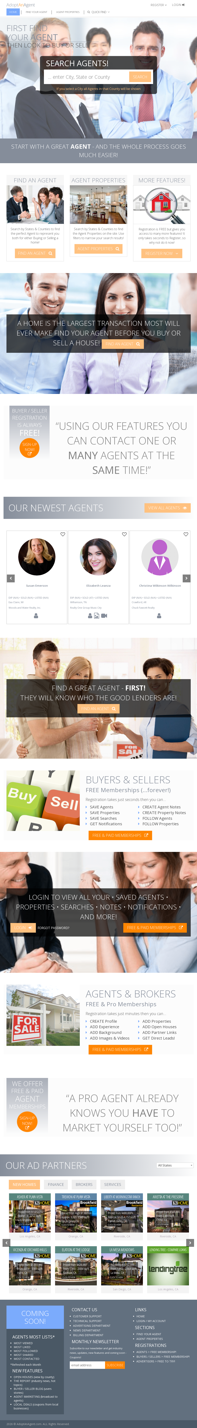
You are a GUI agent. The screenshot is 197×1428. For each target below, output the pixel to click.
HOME (140, 1316)
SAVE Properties (103, 812)
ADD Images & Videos (108, 1038)
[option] (36, 577)
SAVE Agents (99, 807)
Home (13, 12)
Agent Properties (68, 12)
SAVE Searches (101, 818)
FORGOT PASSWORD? (53, 928)
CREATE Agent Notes (159, 807)
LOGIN (23, 927)
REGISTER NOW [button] (161, 253)
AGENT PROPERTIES (98, 248)
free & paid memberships (120, 835)
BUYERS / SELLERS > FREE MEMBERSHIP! (163, 1356)
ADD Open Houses (157, 1026)
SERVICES (112, 1184)
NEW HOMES (24, 1184)
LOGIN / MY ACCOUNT (151, 1321)
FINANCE (56, 1184)
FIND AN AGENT (35, 253)
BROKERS (84, 1184)
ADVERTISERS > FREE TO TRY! (155, 1361)
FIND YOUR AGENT (148, 1334)
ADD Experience (102, 1026)
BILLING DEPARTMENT (88, 1335)
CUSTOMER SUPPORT (87, 1316)
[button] (160, 5)
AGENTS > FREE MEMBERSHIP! (156, 1352)
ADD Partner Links (157, 1032)
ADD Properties (154, 1021)
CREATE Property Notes (162, 812)
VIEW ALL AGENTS (167, 507)
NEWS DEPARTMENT (87, 1330)
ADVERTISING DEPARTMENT (92, 1326)
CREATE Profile (101, 1021)
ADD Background (104, 1032)
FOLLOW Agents (155, 818)
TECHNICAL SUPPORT (87, 1321)
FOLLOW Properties (158, 823)
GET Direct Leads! (156, 1038)
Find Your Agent (36, 12)
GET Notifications (104, 823)
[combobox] (175, 1165)
